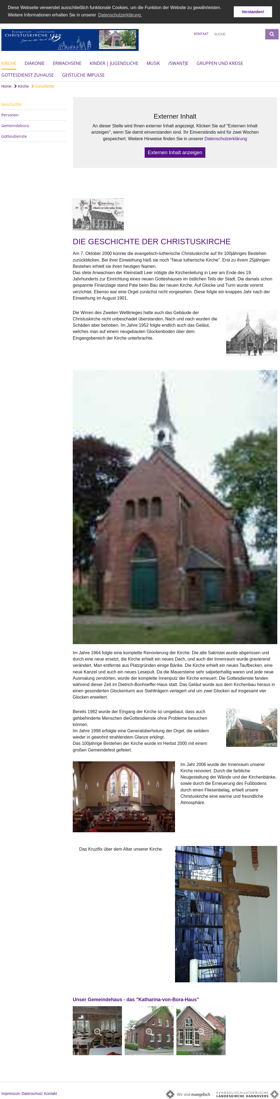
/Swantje (178, 63)
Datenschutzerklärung (226, 138)
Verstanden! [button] (253, 12)
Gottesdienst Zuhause (27, 75)
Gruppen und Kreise (220, 63)
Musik (153, 63)
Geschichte (42, 86)
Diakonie (35, 63)
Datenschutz (32, 1093)
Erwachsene (67, 63)
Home (6, 86)
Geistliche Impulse (83, 75)
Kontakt (201, 33)
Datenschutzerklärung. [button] (120, 15)
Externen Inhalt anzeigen (175, 152)
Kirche (8, 63)
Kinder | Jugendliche (114, 63)
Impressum (10, 1093)
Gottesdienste (14, 136)
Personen (10, 114)
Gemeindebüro (15, 125)
